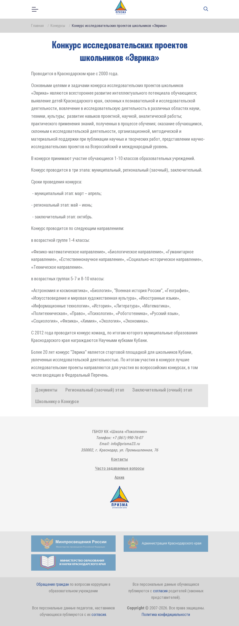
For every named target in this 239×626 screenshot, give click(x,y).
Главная (37, 25)
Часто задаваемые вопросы (119, 468)
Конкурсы (58, 25)
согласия (160, 591)
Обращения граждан (52, 584)
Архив (119, 477)
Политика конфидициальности (165, 614)
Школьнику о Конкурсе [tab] (57, 401)
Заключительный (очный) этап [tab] (162, 390)
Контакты (119, 459)
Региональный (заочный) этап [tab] (94, 390)
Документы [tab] (46, 390)
